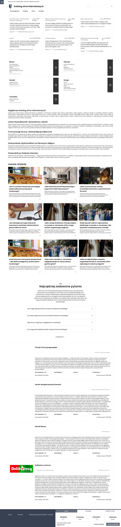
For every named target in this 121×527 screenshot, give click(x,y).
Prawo (10, 72)
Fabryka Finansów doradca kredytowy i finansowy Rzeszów (55, 19)
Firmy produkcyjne (13, 64)
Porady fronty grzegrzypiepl (46, 347)
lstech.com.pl (11, 1)
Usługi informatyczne (14, 69)
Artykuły (25, 11)
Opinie (65, 85)
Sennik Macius (40, 426)
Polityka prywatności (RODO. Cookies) (41, 515)
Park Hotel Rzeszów (50, 38)
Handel (12, 80)
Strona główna (14, 11)
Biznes (11, 62)
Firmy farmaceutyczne (69, 64)
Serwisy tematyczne (68, 84)
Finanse (11, 67)
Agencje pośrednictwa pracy (16, 70)
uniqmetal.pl (19, 1)
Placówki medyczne (68, 69)
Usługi (66, 80)
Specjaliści (66, 67)
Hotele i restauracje (13, 99)
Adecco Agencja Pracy (87, 19)
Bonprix (12, 38)
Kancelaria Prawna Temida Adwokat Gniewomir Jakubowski (19, 19)
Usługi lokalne (67, 87)
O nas (10, 515)
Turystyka (13, 97)
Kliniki (65, 65)
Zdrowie (67, 62)
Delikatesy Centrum (43, 465)
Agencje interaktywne (14, 65)
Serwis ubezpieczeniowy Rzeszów (48, 384)
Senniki (65, 82)
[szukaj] (99, 6)
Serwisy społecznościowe (70, 88)
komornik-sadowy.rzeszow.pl (31, 1)
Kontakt (41, 11)
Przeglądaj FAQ (60, 326)
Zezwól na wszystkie (113, 524)
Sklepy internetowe (13, 82)
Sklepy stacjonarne (13, 84)
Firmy (33, 11)
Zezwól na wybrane (99, 524)
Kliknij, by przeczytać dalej (15, 73)
